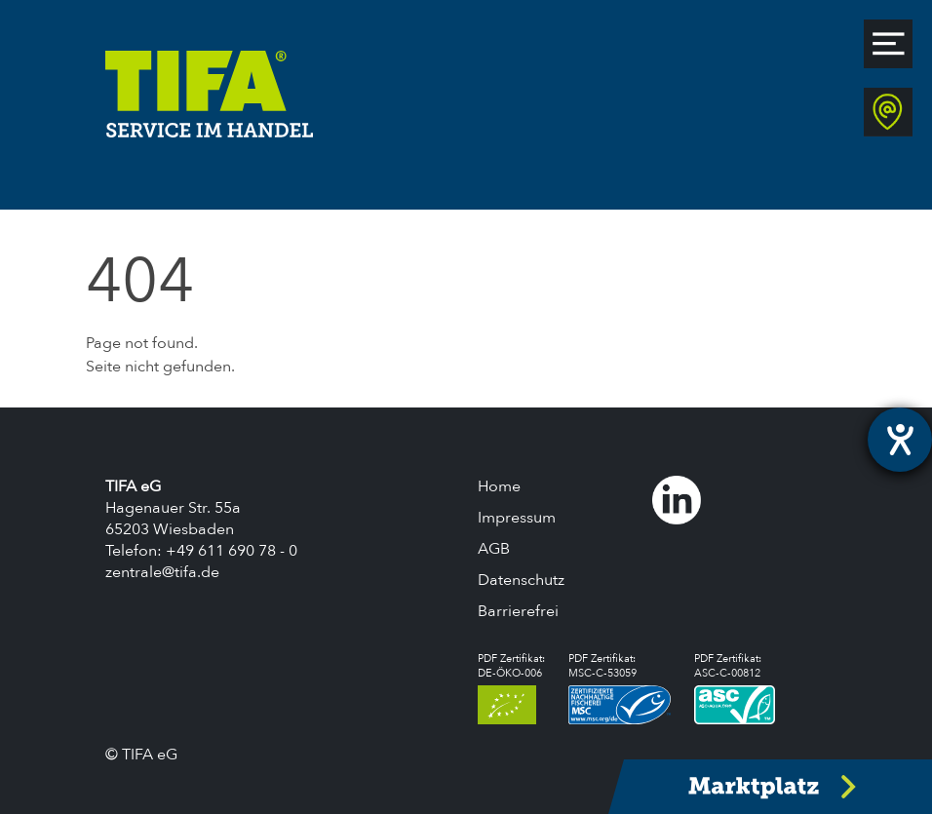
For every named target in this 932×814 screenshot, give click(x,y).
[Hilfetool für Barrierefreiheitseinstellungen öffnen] (900, 439)
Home (499, 486)
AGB (494, 549)
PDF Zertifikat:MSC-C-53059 (619, 687)
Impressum (517, 517)
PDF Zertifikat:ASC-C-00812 (734, 687)
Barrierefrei (518, 611)
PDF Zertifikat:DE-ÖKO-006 (511, 687)
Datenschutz (521, 580)
